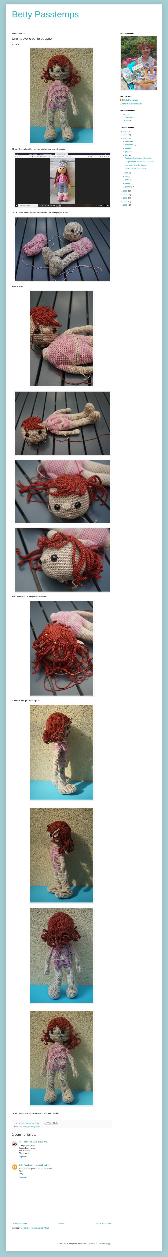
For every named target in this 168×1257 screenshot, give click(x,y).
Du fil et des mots (129, 117)
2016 (125, 205)
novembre (129, 145)
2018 (125, 198)
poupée (37, 1127)
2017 (125, 202)
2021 (125, 138)
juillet (127, 152)
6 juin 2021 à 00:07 (40, 1142)
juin (127, 155)
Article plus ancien (103, 1224)
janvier (128, 187)
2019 (125, 195)
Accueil (62, 1224)
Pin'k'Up (126, 114)
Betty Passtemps (45, 14)
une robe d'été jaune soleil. (135, 169)
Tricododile (127, 120)
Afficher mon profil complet (131, 104)
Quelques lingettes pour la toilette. (138, 158)
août (127, 148)
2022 (125, 135)
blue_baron (91, 1244)
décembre (129, 141)
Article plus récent (20, 1224)
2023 (125, 131)
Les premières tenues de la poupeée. (139, 162)
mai (127, 173)
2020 (125, 191)
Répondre (23, 1157)
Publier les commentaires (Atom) (36, 1228)
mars (127, 180)
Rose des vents (25, 1142)
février (128, 183)
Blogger (108, 1244)
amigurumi (23, 1127)
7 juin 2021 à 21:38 (42, 1165)
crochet (30, 1127)
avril (127, 176)
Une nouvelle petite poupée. (136, 165)
